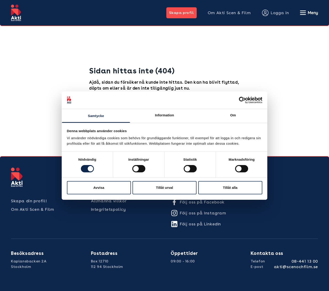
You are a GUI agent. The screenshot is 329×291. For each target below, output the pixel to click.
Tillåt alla (230, 188)
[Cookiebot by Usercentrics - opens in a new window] (242, 100)
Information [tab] (164, 115)
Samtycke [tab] (96, 116)
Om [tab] (233, 115)
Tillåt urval (164, 188)
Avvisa (98, 188)
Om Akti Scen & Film (229, 12)
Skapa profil (181, 13)
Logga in (275, 12)
